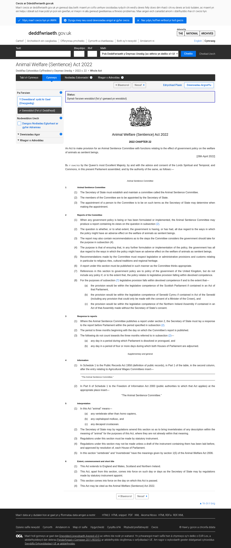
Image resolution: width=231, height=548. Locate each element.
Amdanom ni (63, 527)
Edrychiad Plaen (172, 85)
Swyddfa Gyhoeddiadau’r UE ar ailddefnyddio (50, 543)
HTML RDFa (164, 515)
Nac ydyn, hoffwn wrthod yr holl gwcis (162, 20)
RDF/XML (178, 515)
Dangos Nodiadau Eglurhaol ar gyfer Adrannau (40, 125)
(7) (117, 280)
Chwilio (188, 53)
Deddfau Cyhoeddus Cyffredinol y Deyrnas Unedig (44, 70)
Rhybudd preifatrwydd (136, 527)
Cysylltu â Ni (114, 527)
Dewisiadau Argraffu (199, 85)
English (198, 40)
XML (136, 515)
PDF (130, 515)
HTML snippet (119, 515)
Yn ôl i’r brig (208, 503)
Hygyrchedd (97, 527)
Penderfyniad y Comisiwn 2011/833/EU (79, 539)
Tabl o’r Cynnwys (29, 77)
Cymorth (47, 527)
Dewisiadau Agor (28, 134)
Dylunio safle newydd (28, 527)
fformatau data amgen (73, 515)
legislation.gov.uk (41, 32)
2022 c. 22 (81, 70)
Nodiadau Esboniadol (76, 77)
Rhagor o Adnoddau (109, 77)
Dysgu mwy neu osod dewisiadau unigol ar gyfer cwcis (98, 20)
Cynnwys (51, 77)
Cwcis (154, 527)
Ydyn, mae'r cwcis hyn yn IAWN (39, 20)
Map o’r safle (80, 527)
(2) (157, 224)
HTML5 (106, 515)
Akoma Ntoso (149, 515)
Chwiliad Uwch (207, 53)
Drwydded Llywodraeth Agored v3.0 (79, 535)
